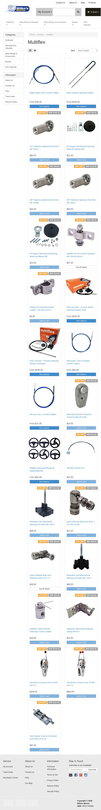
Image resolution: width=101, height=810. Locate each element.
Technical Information (51, 768)
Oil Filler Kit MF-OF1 (76, 468)
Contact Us (60, 3)
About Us (73, 3)
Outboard (10, 23)
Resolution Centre (10, 778)
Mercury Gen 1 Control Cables (43, 414)
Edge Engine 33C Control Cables (44, 93)
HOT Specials (87, 23)
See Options (44, 106)
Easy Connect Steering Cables (80, 93)
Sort (72, 50)
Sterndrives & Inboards (28, 23)
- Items (93, 12)
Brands (75, 23)
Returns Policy (11, 102)
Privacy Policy (52, 780)
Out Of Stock (81, 267)
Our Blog (28, 783)
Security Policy (53, 791)
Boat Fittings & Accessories (55, 23)
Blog (83, 3)
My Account (45, 12)
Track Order (10, 96)
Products (92, 3)
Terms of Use (52, 775)
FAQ (7, 91)
